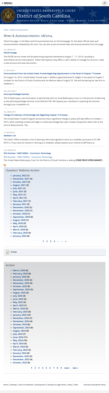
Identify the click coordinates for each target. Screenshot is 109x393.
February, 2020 (20, 232)
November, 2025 (21, 283)
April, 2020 (18, 226)
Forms (11, 252)
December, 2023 (21, 356)
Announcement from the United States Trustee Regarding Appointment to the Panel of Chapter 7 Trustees (52, 73)
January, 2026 (19, 276)
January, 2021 (19, 204)
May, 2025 (18, 302)
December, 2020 (21, 207)
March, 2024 (19, 346)
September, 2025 (21, 289)
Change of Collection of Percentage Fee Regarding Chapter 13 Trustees (36, 115)
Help (70, 385)
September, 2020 (21, 217)
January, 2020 (19, 236)
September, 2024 (21, 327)
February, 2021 (20, 201)
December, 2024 (21, 318)
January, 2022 (19, 175)
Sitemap (13, 385)
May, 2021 (18, 194)
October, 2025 (20, 286)
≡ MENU (7, 3)
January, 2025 (19, 315)
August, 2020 (19, 220)
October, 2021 (20, 182)
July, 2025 (17, 295)
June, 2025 (18, 299)
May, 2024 (18, 340)
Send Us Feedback (26, 385)
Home (6, 30)
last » (75, 367)
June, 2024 (18, 337)
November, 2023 (21, 359)
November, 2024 (21, 321)
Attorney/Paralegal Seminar (16, 94)
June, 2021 (18, 191)
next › (67, 367)
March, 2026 (19, 270)
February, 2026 (20, 273)
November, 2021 (21, 178)
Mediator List (10, 135)
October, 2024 (20, 324)
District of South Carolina (43, 16)
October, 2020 (20, 213)
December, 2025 (21, 280)
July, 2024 (17, 334)
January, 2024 (19, 353)
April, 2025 (18, 305)
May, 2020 (18, 223)
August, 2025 (19, 292)
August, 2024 (19, 330)
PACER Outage (10, 52)
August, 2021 (19, 185)
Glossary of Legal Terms (56, 385)
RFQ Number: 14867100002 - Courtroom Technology (27, 153)
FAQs (76, 385)
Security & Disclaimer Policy (95, 385)
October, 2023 (20, 362)
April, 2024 (18, 343)
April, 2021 (18, 197)
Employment (40, 385)
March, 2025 (19, 308)
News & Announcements (19, 30)
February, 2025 (20, 311)
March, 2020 (19, 229)
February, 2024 (20, 349)
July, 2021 (17, 188)
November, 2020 (21, 210)
